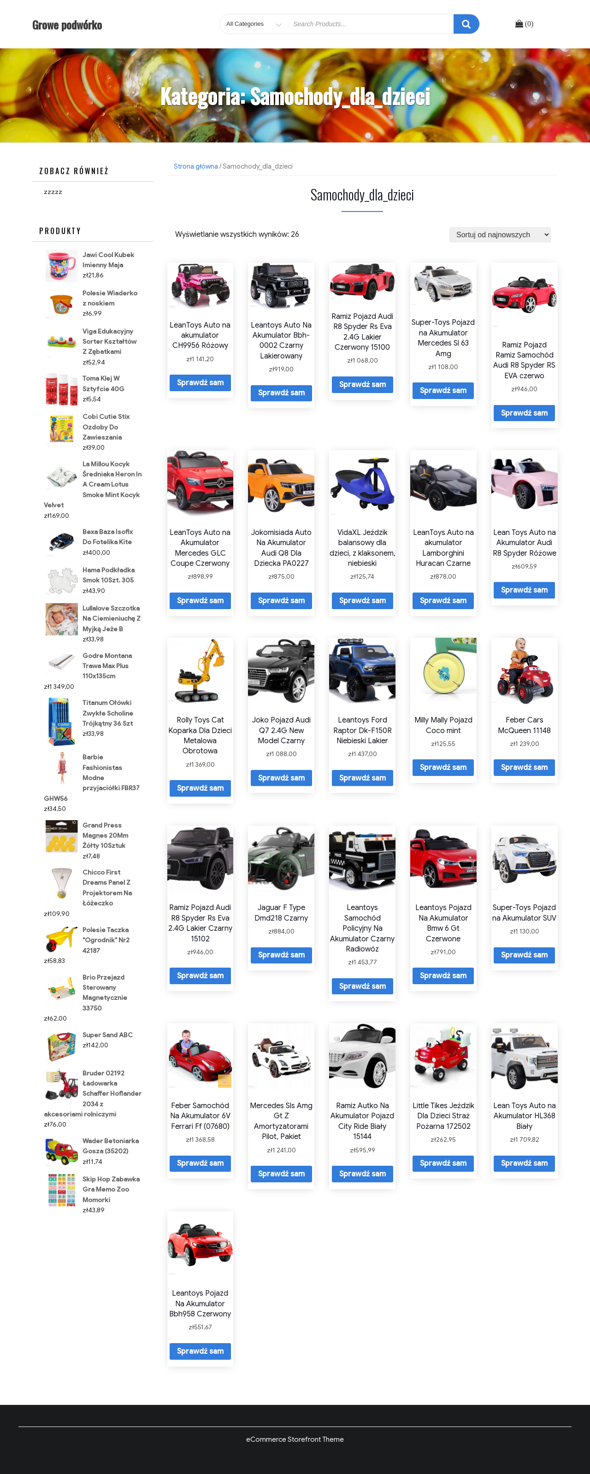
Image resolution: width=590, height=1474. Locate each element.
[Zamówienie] (500, 234)
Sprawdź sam (200, 383)
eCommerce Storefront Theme (295, 1439)
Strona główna (196, 166)
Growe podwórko (67, 24)
